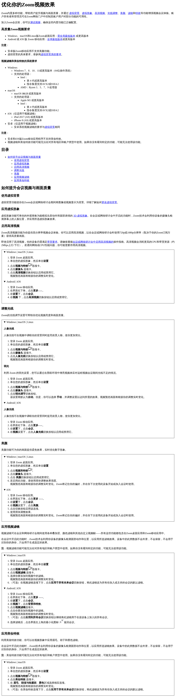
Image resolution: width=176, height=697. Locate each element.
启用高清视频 (21, 167)
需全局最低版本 (66, 36)
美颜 (122, 13)
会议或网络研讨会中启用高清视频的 (93, 241)
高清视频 (100, 13)
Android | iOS (14, 281)
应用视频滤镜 (21, 177)
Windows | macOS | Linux (20, 252)
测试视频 (35, 22)
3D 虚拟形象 (80, 215)
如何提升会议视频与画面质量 (24, 157)
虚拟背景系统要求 (51, 54)
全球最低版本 (54, 39)
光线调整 (112, 13)
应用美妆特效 (21, 180)
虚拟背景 (74, 13)
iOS (9, 489)
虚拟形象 (87, 13)
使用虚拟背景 (21, 160)
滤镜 (130, 13)
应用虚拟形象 (21, 163)
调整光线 (19, 170)
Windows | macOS (16, 555)
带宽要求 (52, 241)
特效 (138, 13)
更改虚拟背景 (109, 202)
